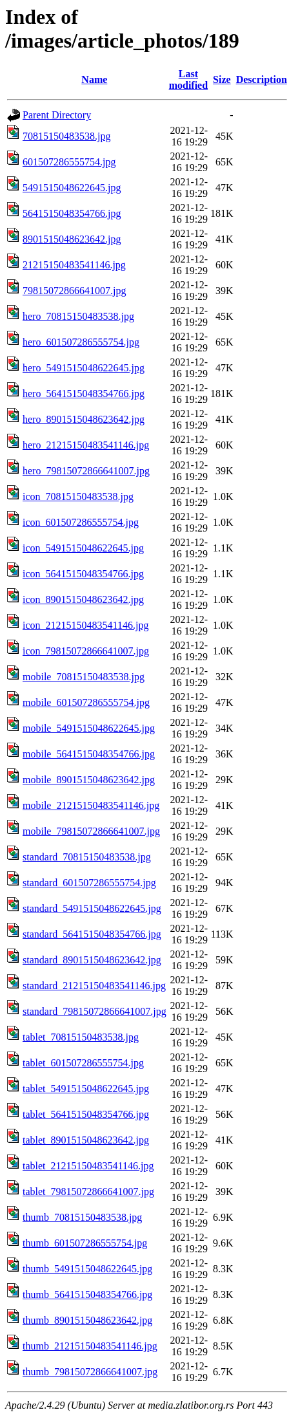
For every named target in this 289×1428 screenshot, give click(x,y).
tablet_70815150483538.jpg (81, 1037)
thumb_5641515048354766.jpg (87, 1294)
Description (261, 79)
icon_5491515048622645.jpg (83, 547)
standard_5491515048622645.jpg (92, 908)
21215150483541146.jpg (74, 264)
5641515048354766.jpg (72, 213)
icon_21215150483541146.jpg (85, 625)
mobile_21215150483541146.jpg (91, 805)
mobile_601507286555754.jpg (86, 702)
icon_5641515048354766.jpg (83, 573)
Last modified (188, 79)
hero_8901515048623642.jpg (83, 419)
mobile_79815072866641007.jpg (91, 831)
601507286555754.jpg (69, 161)
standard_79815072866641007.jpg (94, 1011)
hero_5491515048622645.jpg (83, 367)
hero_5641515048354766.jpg (83, 393)
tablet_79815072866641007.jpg (88, 1191)
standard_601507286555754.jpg (89, 882)
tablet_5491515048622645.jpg (86, 1088)
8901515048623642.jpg (72, 239)
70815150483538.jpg (66, 136)
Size (222, 79)
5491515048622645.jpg (72, 187)
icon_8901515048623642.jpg (83, 599)
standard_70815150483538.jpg (87, 856)
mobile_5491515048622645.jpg (89, 728)
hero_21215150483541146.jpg (86, 445)
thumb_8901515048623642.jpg (87, 1320)
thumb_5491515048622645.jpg (87, 1268)
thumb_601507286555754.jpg (85, 1243)
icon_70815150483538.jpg (78, 496)
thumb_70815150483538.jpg (82, 1217)
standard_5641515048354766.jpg (92, 934)
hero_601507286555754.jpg (81, 342)
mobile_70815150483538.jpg (83, 676)
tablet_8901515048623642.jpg (86, 1140)
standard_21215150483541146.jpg (94, 985)
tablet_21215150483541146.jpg (88, 1165)
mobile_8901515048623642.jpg (89, 779)
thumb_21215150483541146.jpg (90, 1345)
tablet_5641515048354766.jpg (86, 1114)
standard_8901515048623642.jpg (92, 959)
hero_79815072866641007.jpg (86, 470)
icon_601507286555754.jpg (81, 522)
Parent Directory (57, 114)
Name (94, 79)
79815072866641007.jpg (74, 290)
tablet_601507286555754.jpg (83, 1062)
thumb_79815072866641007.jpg (90, 1371)
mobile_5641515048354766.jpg (89, 753)
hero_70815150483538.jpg (78, 316)
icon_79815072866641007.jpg (86, 650)
